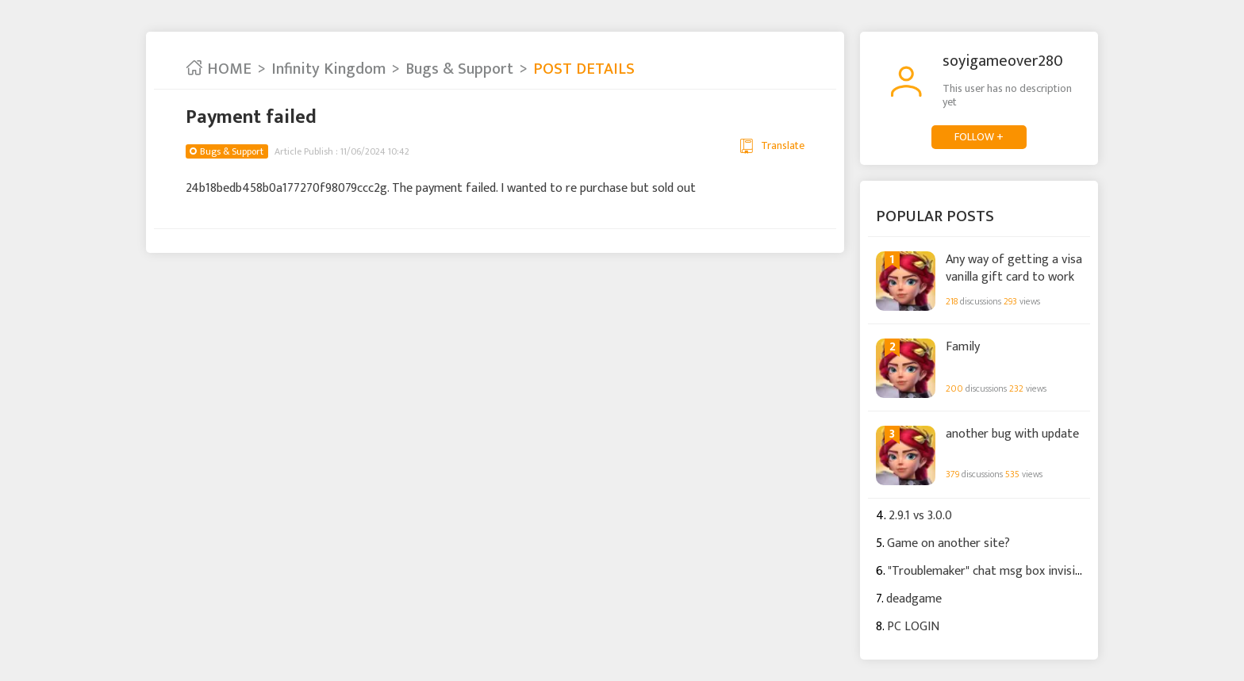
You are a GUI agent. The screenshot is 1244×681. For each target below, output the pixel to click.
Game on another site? (948, 543)
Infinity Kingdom (328, 68)
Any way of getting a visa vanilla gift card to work (1014, 267)
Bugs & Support (459, 68)
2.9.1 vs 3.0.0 (920, 515)
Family (963, 347)
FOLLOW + (979, 137)
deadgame (914, 599)
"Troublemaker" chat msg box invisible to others (1016, 571)
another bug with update (1012, 434)
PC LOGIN (913, 626)
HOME (218, 68)
